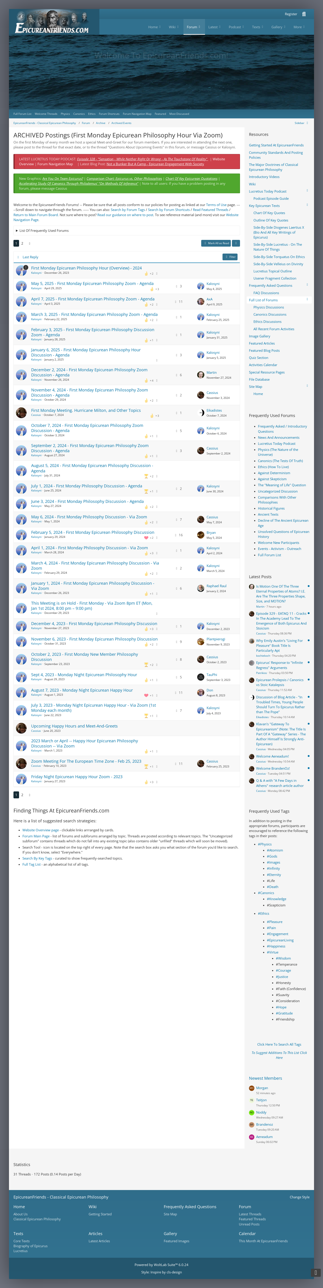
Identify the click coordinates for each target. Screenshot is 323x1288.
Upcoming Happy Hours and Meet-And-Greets (74, 726)
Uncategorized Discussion (278, 491)
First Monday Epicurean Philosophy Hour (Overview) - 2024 (86, 268)
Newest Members (265, 1078)
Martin (212, 372)
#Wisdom (283, 958)
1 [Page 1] (16, 243)
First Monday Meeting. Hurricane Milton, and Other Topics (86, 410)
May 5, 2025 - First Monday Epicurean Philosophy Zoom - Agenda (92, 283)
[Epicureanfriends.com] (54, 22)
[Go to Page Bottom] (316, 1273)
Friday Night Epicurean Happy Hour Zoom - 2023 (76, 776)
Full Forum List (269, 555)
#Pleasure (274, 921)
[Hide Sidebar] (302, 123)
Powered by (161, 1264)
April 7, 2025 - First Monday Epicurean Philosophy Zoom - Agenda (93, 299)
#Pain (271, 927)
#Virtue (272, 952)
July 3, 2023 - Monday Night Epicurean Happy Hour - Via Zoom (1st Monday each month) (93, 707)
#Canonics (266, 893)
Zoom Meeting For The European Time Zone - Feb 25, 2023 (86, 761)
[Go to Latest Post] (200, 286)
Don (210, 690)
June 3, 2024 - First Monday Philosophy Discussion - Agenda (87, 501)
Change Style (300, 1197)
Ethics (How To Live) (273, 467)
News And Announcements (278, 437)
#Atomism (275, 850)
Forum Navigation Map (55, 164)
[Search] (304, 14)
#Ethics (263, 913)
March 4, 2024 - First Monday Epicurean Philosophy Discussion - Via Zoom (95, 565)
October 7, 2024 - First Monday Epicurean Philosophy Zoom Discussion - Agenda (87, 428)
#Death (272, 886)
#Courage (283, 970)
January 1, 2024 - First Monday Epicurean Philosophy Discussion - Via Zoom (92, 585)
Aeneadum (264, 1136)
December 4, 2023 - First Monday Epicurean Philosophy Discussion (94, 623)
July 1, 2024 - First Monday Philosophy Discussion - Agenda (86, 486)
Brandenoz (264, 1124)
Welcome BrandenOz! (273, 768)
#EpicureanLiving (280, 940)
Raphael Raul (217, 586)
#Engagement (277, 934)
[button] (236, 243)
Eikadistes (214, 410)
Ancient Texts (268, 514)
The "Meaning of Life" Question (282, 485)
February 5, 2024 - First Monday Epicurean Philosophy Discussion (92, 532)
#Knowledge (276, 899)
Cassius (212, 392)
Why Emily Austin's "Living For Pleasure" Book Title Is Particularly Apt (279, 645)
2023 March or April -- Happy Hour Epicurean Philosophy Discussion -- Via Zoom (84, 743)
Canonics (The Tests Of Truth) (280, 460)
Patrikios (261, 673)
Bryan (211, 532)
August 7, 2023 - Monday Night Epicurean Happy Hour (82, 690)
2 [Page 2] (22, 243)
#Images (273, 862)
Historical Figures (271, 508)
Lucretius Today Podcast (276, 443)
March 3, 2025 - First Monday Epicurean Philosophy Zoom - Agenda (94, 314)
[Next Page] (30, 243)
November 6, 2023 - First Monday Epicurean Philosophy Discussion (94, 639)
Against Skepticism (272, 479)
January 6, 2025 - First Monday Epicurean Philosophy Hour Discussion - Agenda (86, 352)
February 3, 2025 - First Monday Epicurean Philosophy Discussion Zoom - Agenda (92, 332)
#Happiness (276, 946)
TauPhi (212, 674)
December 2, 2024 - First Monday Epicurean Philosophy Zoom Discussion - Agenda (89, 372)
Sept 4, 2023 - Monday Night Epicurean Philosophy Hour (84, 674)
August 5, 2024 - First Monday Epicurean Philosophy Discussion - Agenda (92, 468)
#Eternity (274, 874)
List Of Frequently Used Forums (44, 230)
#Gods (272, 856)
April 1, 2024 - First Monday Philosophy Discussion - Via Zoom (89, 547)
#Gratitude (284, 1013)
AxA (209, 299)
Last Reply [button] (30, 257)
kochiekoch (263, 656)
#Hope (281, 1007)
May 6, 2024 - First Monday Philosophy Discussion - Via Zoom (89, 516)
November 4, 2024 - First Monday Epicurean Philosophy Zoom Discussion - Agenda (89, 392)
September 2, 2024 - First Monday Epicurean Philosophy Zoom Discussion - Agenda (90, 448)
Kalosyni (36, 273)
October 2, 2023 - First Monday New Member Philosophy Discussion (84, 657)
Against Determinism (274, 473)
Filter (230, 257)
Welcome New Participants (278, 542)
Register (291, 14)
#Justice (282, 976)
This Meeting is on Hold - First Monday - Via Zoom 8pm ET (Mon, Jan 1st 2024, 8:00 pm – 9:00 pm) (92, 605)
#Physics (265, 844)
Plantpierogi (216, 639)
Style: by (161, 1272)
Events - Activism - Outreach (279, 548)
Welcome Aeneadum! (272, 756)
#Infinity (273, 868)
